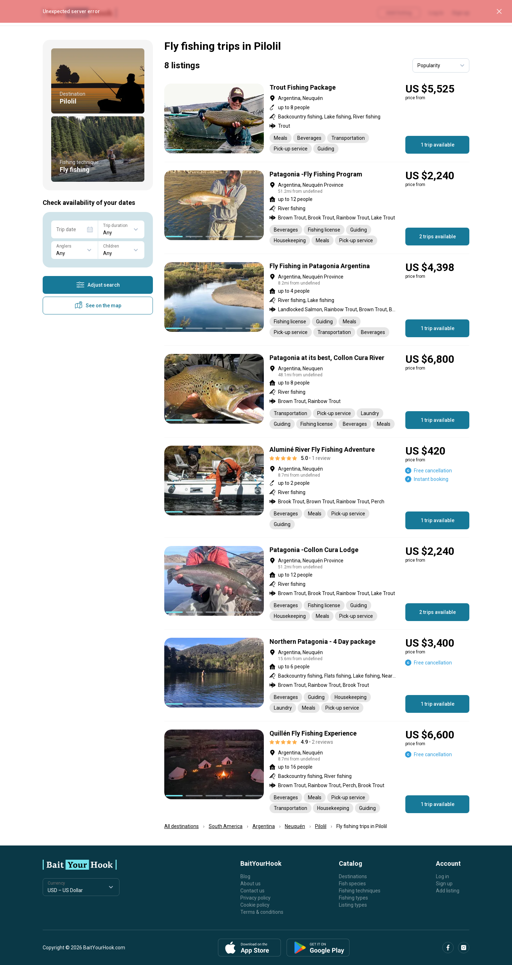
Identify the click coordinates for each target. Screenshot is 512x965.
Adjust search (98, 285)
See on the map (97, 305)
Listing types (353, 905)
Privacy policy (255, 898)
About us (250, 883)
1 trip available (437, 145)
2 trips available (437, 236)
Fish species (352, 883)
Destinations (353, 876)
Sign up (444, 883)
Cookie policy (255, 905)
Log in (442, 876)
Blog (245, 876)
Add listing (447, 891)
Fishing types (353, 898)
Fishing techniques (359, 891)
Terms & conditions (261, 912)
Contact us (252, 891)
